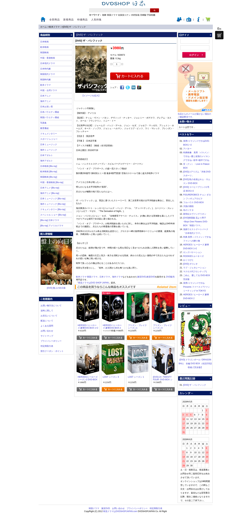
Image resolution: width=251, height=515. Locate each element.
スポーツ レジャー (49, 139)
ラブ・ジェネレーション (194, 267)
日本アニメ (45, 96)
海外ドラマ (117, 277)
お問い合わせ (47, 331)
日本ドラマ (105, 277)
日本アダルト (46, 155)
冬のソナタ (188, 210)
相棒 (104, 15)
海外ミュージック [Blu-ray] (52, 204)
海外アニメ (45, 101)
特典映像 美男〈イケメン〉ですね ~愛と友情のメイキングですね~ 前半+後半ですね (196, 156)
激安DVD (141, 277)
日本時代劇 (45, 69)
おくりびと (188, 260)
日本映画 (44, 41)
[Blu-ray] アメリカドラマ (51, 225)
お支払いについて (49, 315)
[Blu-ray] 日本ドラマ (49, 220)
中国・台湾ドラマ (48, 90)
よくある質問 (47, 326)
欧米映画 (44, 47)
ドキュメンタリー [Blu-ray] (52, 209)
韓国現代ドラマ (47, 74)
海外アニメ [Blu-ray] (49, 193)
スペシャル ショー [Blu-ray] (53, 215)
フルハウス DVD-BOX (193, 202)
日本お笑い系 (46, 106)
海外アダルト (46, 161)
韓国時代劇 (45, 79)
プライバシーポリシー (51, 341)
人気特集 (96, 19)
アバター (187, 148)
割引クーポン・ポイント (52, 351)
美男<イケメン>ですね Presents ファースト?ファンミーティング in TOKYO (196, 287)
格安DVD (150, 277)
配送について (47, 321)
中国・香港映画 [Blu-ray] (51, 182)
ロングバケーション (192, 252)
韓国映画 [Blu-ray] (48, 177)
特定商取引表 (47, 346)
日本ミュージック (48, 144)
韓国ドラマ (112, 15)
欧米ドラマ (54, 27)
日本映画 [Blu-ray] (48, 166)
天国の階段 (188, 206)
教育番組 (44, 128)
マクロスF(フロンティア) (195, 271)
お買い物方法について (51, 305)
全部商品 (54, 19)
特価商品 (82, 19)
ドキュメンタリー (48, 133)
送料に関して (47, 310)
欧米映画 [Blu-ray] (48, 171)
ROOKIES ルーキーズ (193, 256)
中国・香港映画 (47, 58)
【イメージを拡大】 (91, 95)
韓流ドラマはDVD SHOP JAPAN (93, 282)
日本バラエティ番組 (49, 112)
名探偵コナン (124, 15)
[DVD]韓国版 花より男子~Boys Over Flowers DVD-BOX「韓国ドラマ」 (195, 222)
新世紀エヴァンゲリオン (194, 214)
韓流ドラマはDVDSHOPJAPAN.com (120, 511)
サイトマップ (47, 336)
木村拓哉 (135, 15)
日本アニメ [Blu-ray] (49, 188)
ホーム (43, 27)
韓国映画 (44, 52)
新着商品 (68, 19)
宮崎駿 (143, 15)
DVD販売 (170, 277)
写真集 (43, 123)
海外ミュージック (48, 150)
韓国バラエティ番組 (49, 117)
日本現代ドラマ (47, 63)
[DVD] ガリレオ (190, 264)
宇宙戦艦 (151, 15)
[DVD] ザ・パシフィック (74, 27)
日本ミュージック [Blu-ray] (52, 198)
